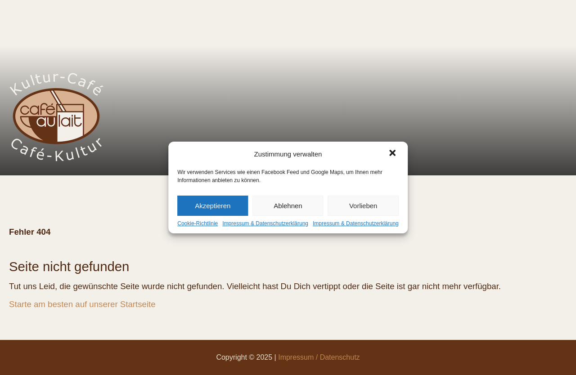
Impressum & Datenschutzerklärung (265, 223)
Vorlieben (363, 206)
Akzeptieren (212, 206)
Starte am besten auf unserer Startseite (82, 304)
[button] (393, 153)
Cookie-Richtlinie (197, 223)
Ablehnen (288, 206)
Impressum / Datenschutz (319, 357)
